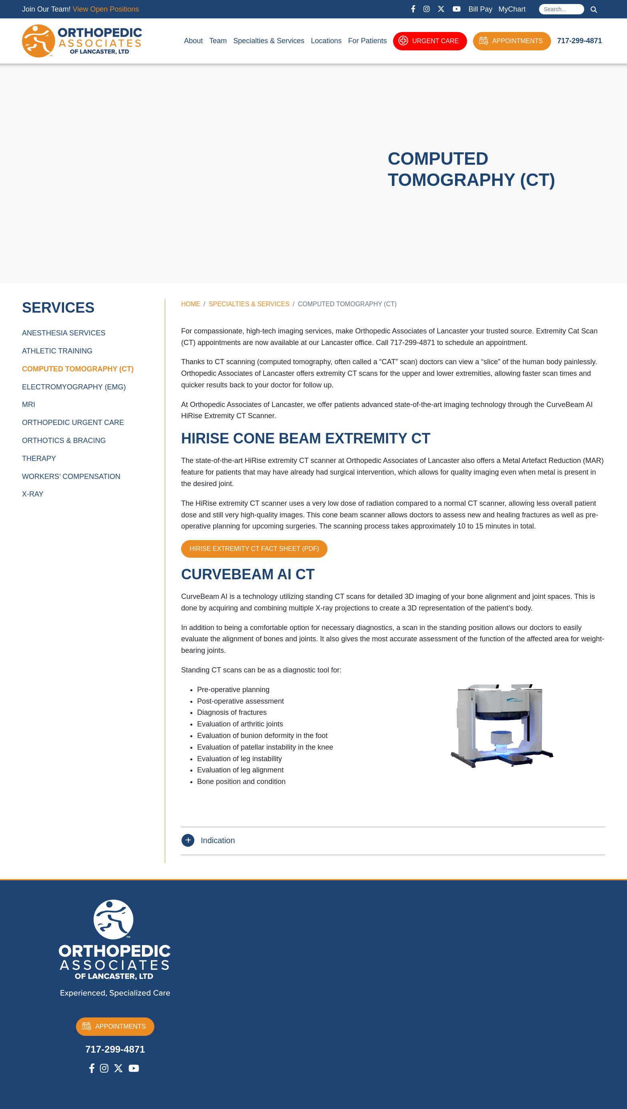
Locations (326, 41)
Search (594, 9)
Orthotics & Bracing (64, 441)
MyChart (511, 9)
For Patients (367, 41)
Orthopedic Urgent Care (73, 423)
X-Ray (33, 494)
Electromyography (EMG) (74, 387)
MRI (28, 405)
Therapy (39, 459)
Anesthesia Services (64, 333)
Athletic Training (57, 351)
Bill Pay (480, 9)
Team (218, 41)
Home (190, 304)
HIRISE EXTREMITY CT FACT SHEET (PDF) (254, 548)
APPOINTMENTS (510, 41)
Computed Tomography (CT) (78, 369)
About (193, 41)
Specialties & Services (268, 41)
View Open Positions (106, 9)
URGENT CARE (428, 41)
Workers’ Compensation (71, 477)
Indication (218, 840)
